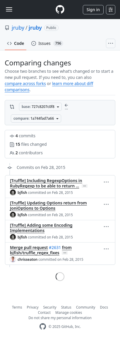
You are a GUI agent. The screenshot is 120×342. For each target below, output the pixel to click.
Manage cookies (68, 312)
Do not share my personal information (60, 317)
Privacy (33, 307)
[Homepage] (60, 9)
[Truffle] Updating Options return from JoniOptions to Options (48, 205)
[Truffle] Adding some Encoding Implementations (41, 227)
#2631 (55, 247)
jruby (18, 27)
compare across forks (25, 83)
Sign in (93, 9)
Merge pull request (29, 247)
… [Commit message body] (84, 186)
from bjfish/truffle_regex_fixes (41, 250)
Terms (17, 307)
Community (85, 307)
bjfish (22, 192)
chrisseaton (27, 259)
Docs (104, 307)
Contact (44, 312)
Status (66, 307)
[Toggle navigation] (9, 9)
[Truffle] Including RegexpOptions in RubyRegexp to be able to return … (46, 183)
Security (49, 307)
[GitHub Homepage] (42, 326)
